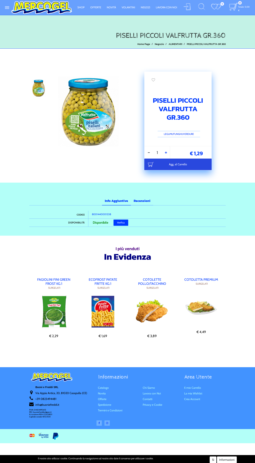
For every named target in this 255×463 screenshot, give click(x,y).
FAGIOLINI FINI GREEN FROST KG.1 (53, 282)
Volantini (128, 7)
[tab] (116, 201)
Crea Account (192, 399)
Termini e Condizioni (110, 410)
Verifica (121, 222)
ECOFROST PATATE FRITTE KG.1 (103, 282)
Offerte (95, 7)
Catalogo (103, 387)
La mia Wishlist (193, 393)
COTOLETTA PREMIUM (201, 280)
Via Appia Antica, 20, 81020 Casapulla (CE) (61, 393)
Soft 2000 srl (132, 460)
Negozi (145, 7)
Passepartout (134, 456)
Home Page (143, 44)
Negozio (159, 44)
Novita (102, 393)
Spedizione (104, 404)
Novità (111, 7)
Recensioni (142, 200)
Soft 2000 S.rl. (113, 460)
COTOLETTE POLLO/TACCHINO (152, 282)
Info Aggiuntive (116, 200)
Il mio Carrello (192, 387)
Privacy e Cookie (152, 404)
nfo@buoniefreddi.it (47, 404)
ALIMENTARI (175, 44)
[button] (7, 7)
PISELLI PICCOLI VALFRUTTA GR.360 (206, 44)
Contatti (147, 399)
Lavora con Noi (166, 7)
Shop (81, 7)
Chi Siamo (149, 387)
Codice (81, 214)
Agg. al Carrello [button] (178, 164)
